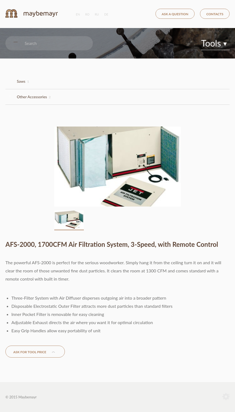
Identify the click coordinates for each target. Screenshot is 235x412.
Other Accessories (34, 96)
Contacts (214, 14)
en (78, 14)
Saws (23, 81)
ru (97, 14)
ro (87, 14)
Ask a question (175, 14)
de (106, 14)
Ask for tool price (29, 352)
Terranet (226, 397)
